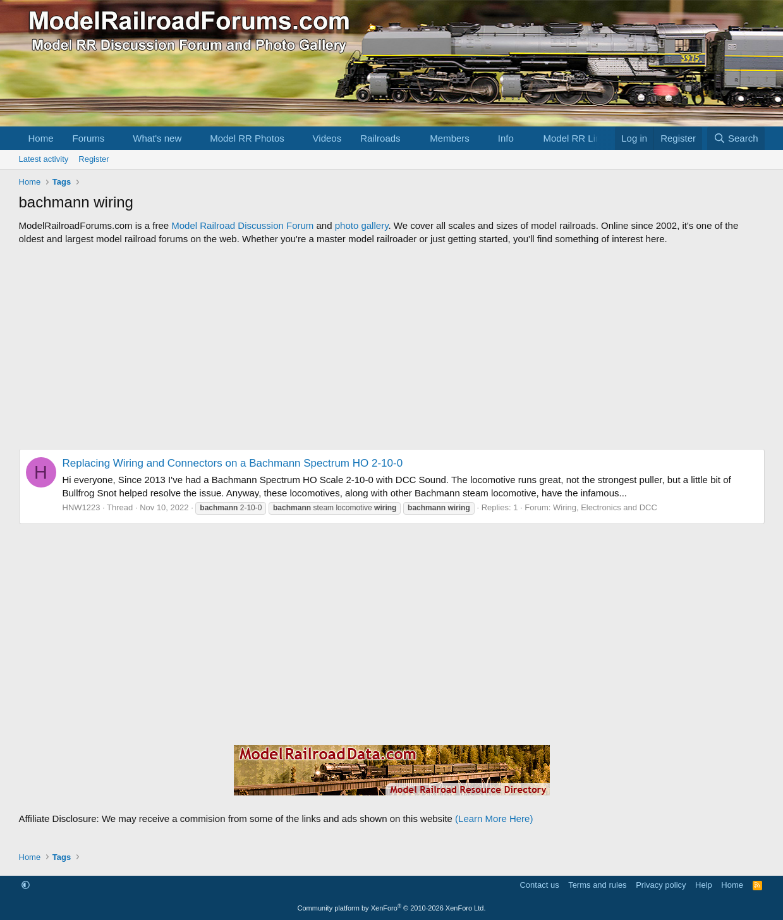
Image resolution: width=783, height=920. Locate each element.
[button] (114, 138)
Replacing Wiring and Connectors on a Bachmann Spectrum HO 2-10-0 (233, 463)
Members (450, 138)
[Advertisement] (392, 347)
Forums (89, 138)
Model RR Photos (247, 138)
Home (41, 138)
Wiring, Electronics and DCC (605, 507)
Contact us (539, 885)
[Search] (736, 138)
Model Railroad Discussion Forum (242, 225)
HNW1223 (81, 507)
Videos (327, 138)
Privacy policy (661, 885)
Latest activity (44, 159)
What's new (157, 138)
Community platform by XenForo (392, 908)
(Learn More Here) (494, 818)
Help (703, 885)
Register (93, 159)
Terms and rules (597, 885)
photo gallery (362, 225)
